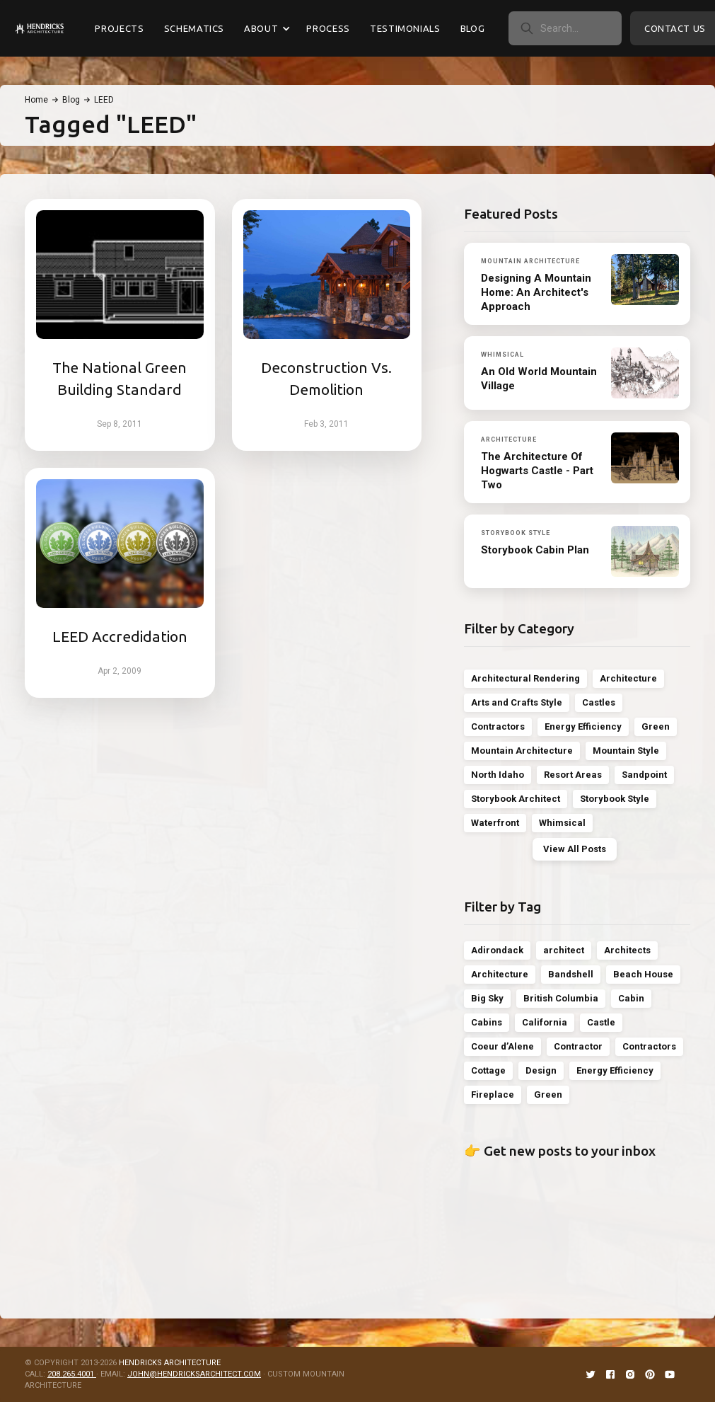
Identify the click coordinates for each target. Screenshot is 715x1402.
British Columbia (560, 998)
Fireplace (492, 1094)
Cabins (486, 1022)
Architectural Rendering (525, 678)
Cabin (631, 998)
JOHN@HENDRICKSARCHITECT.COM (194, 1374)
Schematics (194, 28)
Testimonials (405, 28)
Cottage (488, 1070)
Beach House (643, 974)
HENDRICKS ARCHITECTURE (170, 1362)
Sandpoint (644, 774)
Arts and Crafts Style (516, 702)
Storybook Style (614, 798)
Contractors (498, 726)
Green (655, 726)
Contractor (578, 1046)
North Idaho (497, 774)
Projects (119, 28)
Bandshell (570, 974)
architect (563, 950)
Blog (472, 28)
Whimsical (562, 822)
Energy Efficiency (583, 726)
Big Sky (487, 998)
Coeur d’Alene (502, 1046)
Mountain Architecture (522, 750)
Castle (601, 1022)
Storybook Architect (515, 798)
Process (328, 28)
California (544, 1022)
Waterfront (495, 822)
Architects (627, 950)
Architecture (628, 678)
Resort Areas (573, 774)
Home (36, 100)
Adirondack (497, 950)
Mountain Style (626, 750)
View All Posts (574, 849)
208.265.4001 (71, 1374)
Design (541, 1070)
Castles (598, 702)
